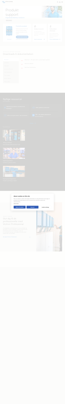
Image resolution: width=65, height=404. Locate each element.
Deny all (32, 207)
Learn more (16, 203)
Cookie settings (45, 207)
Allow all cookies (20, 207)
